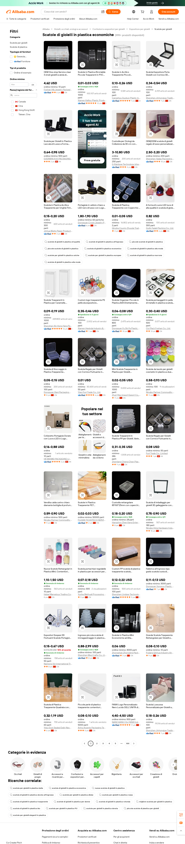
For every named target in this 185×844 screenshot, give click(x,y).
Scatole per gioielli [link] (163, 29)
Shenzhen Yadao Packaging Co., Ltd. (160, 158)
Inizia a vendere (156, 842)
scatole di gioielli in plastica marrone (144, 255)
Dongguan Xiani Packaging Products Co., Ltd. (58, 392)
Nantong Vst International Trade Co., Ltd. (58, 664)
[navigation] (23, 386)
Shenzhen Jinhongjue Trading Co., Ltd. (160, 98)
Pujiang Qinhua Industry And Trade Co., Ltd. (160, 652)
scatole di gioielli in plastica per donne (72, 801)
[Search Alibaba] (71, 11)
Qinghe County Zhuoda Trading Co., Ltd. (126, 228)
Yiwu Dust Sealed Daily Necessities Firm (58, 727)
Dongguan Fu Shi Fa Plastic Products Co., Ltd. (126, 328)
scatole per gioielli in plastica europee (103, 255)
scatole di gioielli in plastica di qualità (62, 242)
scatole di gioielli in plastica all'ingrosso (104, 242)
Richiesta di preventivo (89, 842)
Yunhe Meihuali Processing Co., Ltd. (92, 594)
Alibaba (46, 29)
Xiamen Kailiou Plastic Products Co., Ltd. (92, 100)
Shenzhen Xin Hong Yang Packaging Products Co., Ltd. (58, 326)
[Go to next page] (134, 743)
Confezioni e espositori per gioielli (108, 29)
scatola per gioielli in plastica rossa (116, 795)
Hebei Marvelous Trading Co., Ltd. (58, 594)
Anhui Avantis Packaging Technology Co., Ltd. (92, 727)
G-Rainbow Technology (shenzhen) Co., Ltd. (126, 164)
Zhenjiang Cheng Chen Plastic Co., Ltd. (126, 461)
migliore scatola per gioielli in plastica (154, 801)
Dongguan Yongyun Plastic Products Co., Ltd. (160, 586)
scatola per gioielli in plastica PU (61, 808)
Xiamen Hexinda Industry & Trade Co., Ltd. (92, 328)
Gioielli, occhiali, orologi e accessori (71, 29)
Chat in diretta (120, 842)
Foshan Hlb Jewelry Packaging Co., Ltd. (58, 89)
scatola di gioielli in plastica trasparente (29, 801)
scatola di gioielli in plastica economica (102, 248)
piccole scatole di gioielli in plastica (146, 242)
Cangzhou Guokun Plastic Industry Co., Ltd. (126, 98)
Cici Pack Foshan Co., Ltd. (158, 328)
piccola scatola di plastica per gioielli (141, 808)
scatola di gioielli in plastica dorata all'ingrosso (32, 795)
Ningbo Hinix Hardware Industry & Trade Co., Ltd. (160, 528)
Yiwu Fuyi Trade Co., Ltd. (89, 392)
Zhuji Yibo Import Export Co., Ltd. (126, 395)
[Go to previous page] (84, 743)
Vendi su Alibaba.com (159, 837)
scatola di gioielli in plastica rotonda (113, 801)
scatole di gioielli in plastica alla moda (145, 248)
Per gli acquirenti (121, 837)
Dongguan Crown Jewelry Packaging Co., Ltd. (92, 222)
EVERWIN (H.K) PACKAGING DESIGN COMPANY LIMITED (58, 158)
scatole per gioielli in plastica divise (76, 795)
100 (127, 743)
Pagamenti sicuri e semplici (55, 837)
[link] (181, 815)
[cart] (143, 12)
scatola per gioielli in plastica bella (26, 788)
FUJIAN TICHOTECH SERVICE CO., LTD (92, 520)
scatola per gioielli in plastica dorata (100, 808)
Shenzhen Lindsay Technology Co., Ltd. (126, 594)
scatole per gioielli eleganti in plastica (28, 815)
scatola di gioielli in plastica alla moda (62, 262)
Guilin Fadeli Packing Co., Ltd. (160, 228)
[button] (103, 12)
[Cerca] (113, 11)
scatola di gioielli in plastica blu (25, 808)
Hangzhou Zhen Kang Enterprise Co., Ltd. (126, 522)
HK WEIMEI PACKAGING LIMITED (58, 459)
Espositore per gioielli (139, 29)
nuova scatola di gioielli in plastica (108, 788)
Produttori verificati (87, 837)
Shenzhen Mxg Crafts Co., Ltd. (92, 655)
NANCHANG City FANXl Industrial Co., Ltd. (126, 722)
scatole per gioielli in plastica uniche (62, 255)
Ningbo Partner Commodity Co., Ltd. (160, 392)
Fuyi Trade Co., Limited (157, 453)
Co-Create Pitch (14, 842)
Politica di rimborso (51, 842)
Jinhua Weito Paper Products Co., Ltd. (58, 231)
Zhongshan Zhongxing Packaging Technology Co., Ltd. (126, 652)
